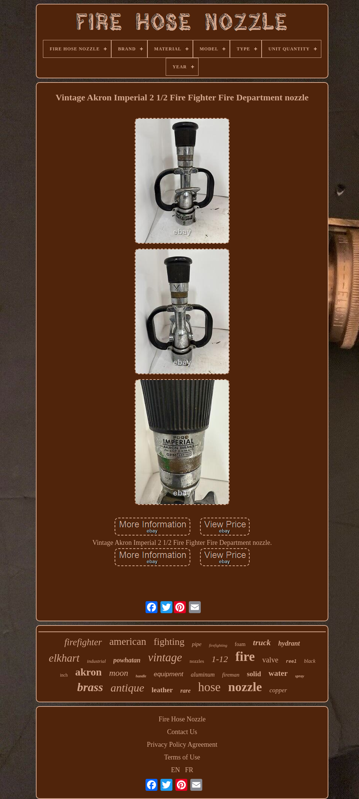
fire (245, 656)
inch (64, 675)
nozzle (245, 687)
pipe (197, 644)
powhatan (127, 660)
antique (127, 687)
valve (270, 660)
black (309, 661)
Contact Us (182, 732)
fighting (169, 641)
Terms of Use (182, 757)
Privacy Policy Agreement (182, 744)
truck (262, 642)
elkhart (64, 658)
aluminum (203, 674)
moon (118, 673)
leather (162, 690)
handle (141, 676)
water (277, 673)
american (127, 641)
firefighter (83, 642)
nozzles (197, 661)
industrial (96, 661)
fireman (230, 675)
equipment (168, 674)
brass (90, 687)
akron (88, 672)
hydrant (289, 643)
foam (240, 644)
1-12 (220, 659)
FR (189, 770)
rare (185, 690)
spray (299, 676)
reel (291, 661)
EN (175, 770)
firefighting (218, 645)
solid (254, 674)
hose (209, 687)
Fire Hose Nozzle (182, 719)
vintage (165, 657)
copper (278, 690)
